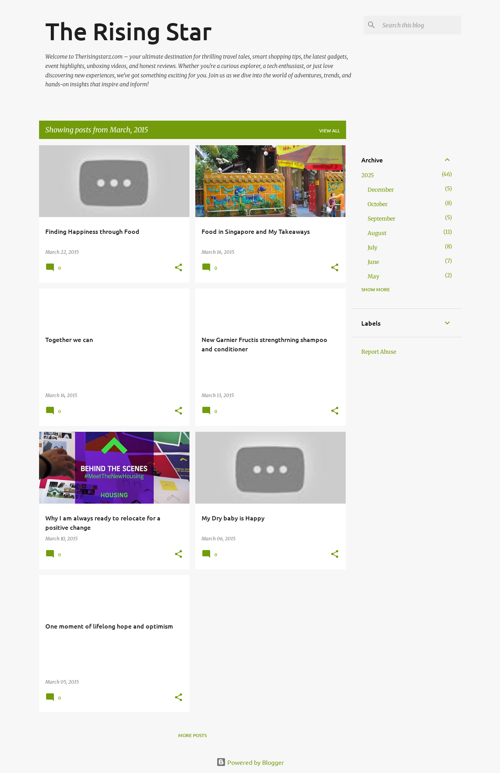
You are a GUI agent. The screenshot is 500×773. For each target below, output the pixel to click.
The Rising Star (128, 31)
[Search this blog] (420, 25)
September (381, 218)
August (377, 233)
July (372, 247)
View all (329, 130)
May (373, 276)
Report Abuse (378, 351)
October (378, 204)
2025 (367, 175)
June (373, 261)
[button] (178, 268)
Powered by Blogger (250, 762)
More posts (192, 735)
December (381, 189)
